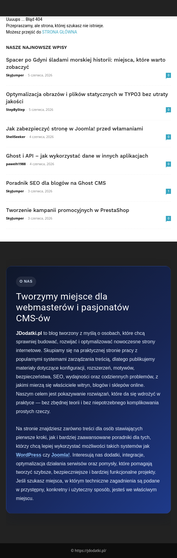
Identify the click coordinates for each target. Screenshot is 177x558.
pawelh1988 (16, 164)
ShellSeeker (15, 136)
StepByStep (15, 109)
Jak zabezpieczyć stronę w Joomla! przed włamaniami (74, 129)
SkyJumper (15, 75)
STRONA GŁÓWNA (59, 32)
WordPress (28, 454)
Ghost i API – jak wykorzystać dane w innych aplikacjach (77, 156)
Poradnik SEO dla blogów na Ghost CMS (56, 183)
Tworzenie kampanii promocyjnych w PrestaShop (67, 210)
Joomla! (60, 454)
